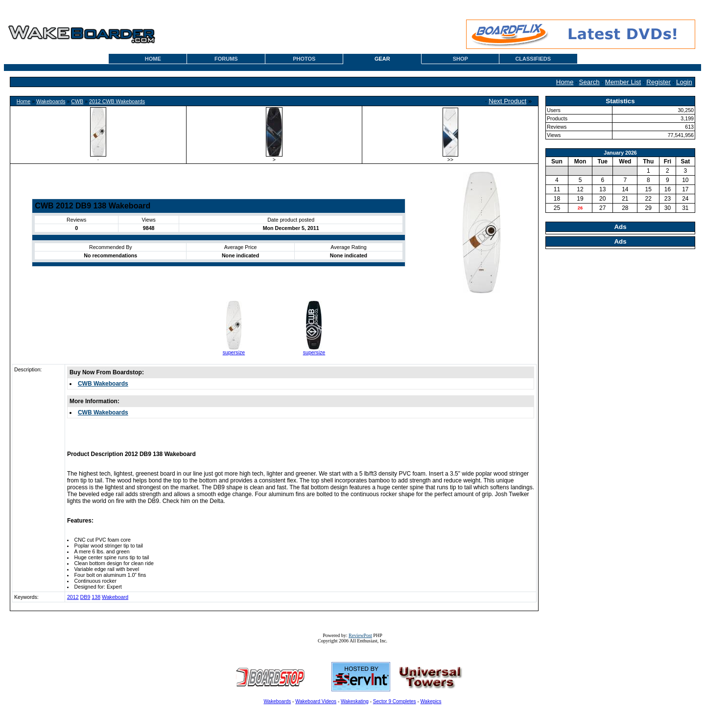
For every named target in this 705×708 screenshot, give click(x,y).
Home (565, 82)
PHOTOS (304, 59)
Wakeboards (50, 101)
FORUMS (226, 59)
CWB (77, 101)
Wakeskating (355, 701)
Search (589, 82)
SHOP (460, 59)
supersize (234, 352)
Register (658, 82)
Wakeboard (115, 597)
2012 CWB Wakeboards (117, 101)
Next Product (507, 101)
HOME (153, 59)
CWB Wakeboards (103, 383)
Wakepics (431, 701)
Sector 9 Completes (394, 701)
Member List (623, 82)
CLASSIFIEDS (533, 59)
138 (96, 597)
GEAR (382, 59)
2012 (73, 597)
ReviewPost (360, 635)
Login (684, 82)
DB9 (85, 597)
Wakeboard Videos (315, 701)
